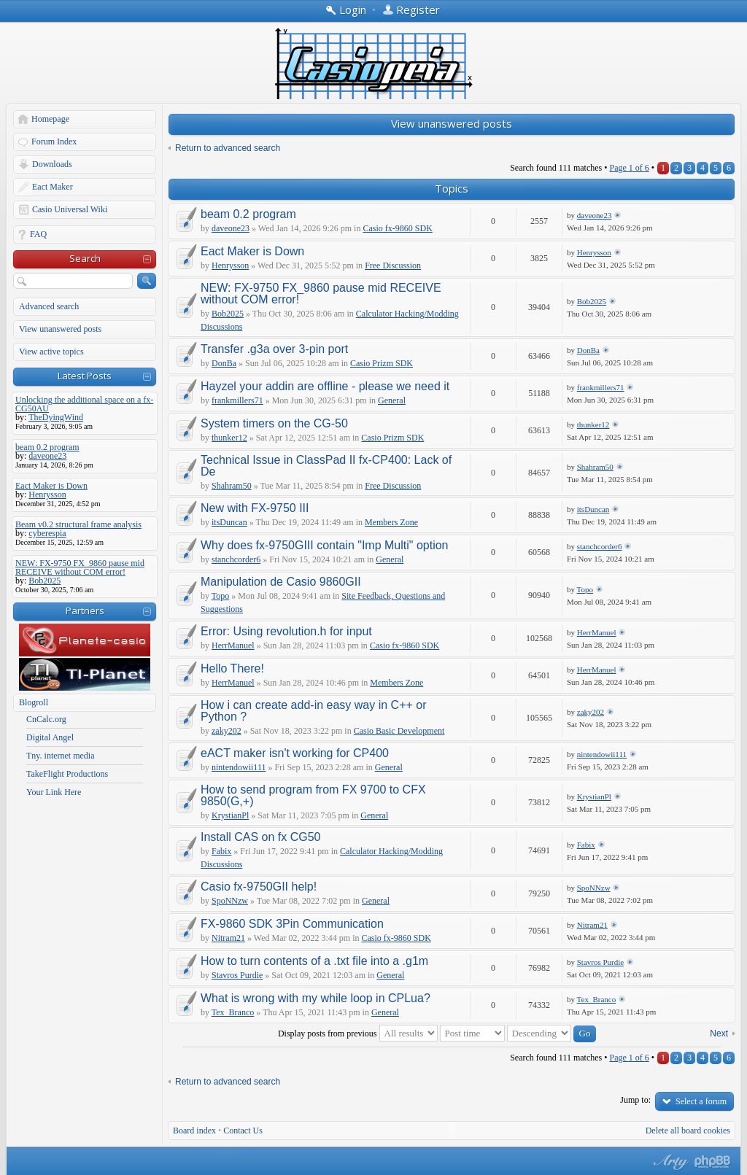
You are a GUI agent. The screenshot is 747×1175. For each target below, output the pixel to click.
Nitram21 (228, 938)
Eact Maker (52, 187)
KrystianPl (230, 815)
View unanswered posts (60, 329)
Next (719, 1033)
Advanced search (49, 306)
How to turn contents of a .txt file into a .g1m (314, 961)
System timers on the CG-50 (274, 423)
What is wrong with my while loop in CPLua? (315, 998)
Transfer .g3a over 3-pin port (274, 349)
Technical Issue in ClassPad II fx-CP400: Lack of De (326, 466)
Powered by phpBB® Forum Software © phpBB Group (713, 1162)
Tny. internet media (60, 756)
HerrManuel (233, 645)
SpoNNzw (230, 901)
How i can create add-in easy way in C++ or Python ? (313, 711)
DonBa (224, 363)
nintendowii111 (239, 767)
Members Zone (391, 522)
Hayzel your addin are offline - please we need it (325, 386)
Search (85, 258)
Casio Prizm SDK (381, 363)
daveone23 (230, 228)
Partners (85, 610)
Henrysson (230, 265)
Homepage (50, 119)
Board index (194, 1130)
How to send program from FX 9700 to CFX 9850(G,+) (313, 795)
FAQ (38, 234)
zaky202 (226, 731)
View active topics (51, 351)
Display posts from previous (358, 1033)
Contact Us (243, 1130)
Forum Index (54, 141)
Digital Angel (50, 737)
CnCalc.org (46, 719)
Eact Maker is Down (252, 251)
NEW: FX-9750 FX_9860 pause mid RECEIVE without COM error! (321, 294)
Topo (221, 596)
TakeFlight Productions (67, 774)
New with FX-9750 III (255, 508)
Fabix (221, 851)
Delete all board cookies (688, 1130)
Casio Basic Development (399, 731)
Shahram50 (232, 486)
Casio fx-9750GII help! (259, 886)
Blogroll (33, 702)
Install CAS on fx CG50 (261, 837)
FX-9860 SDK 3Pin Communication (292, 924)
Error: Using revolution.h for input (286, 631)
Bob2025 (228, 314)
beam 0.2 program (248, 214)
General (392, 400)
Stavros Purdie (237, 975)
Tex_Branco (233, 1012)
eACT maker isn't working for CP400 (295, 753)
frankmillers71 (237, 400)
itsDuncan (229, 522)
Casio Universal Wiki (69, 209)
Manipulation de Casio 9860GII (281, 581)
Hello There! (232, 668)
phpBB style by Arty (669, 1162)
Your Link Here (53, 792)
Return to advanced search (227, 148)
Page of (629, 168)
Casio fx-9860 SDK (397, 228)
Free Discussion (393, 265)
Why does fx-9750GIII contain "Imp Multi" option (325, 545)
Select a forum (701, 1101)
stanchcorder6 (236, 559)
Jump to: (635, 1100)
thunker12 (229, 438)
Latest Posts (85, 375)
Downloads (52, 164)
